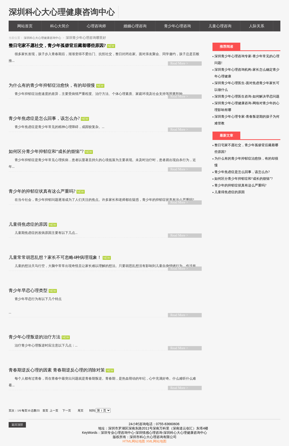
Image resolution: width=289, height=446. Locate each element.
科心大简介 (59, 26)
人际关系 (256, 26)
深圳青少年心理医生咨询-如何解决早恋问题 (246, 96)
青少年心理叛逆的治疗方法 (35, 337)
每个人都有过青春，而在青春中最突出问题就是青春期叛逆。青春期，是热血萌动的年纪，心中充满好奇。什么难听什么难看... (102, 382)
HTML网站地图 (134, 441)
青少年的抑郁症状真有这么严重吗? (43, 191)
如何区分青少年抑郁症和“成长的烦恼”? (46, 151)
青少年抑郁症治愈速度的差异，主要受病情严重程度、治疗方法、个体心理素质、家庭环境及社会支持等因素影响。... (98, 94)
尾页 (80, 410)
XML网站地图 (156, 441)
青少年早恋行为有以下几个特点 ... (35, 305)
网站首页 (25, 26)
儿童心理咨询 (219, 26)
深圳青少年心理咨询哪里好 (86, 38)
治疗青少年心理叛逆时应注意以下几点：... (43, 345)
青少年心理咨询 (177, 26)
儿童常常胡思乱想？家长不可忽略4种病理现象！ (56, 257)
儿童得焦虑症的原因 (29, 224)
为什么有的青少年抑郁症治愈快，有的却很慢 (52, 85)
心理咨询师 (96, 26)
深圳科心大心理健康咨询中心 (42, 38)
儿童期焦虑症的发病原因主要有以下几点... (43, 233)
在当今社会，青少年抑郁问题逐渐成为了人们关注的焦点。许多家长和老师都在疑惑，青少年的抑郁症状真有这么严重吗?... (102, 200)
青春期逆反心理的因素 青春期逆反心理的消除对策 (57, 370)
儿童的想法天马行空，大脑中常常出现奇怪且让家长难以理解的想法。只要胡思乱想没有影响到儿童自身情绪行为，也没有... (103, 266)
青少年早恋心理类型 (29, 290)
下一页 (66, 410)
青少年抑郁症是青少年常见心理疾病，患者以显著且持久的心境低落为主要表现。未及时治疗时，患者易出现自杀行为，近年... (102, 163)
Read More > (179, 63)
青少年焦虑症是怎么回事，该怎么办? (45, 118)
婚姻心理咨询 (135, 26)
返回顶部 (17, 424)
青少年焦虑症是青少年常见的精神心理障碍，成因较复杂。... (56, 127)
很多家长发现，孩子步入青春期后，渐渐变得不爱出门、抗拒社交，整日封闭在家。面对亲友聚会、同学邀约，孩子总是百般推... (104, 57)
